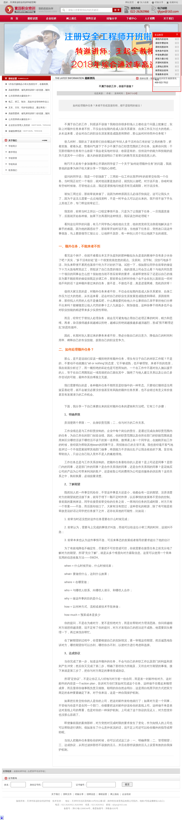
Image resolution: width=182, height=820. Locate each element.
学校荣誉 (13, 158)
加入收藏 (144, 2)
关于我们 (55, 794)
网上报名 (114, 794)
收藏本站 (174, 2)
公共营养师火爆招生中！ (20, 96)
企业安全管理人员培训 (19, 125)
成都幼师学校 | (21, 771)
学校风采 (13, 164)
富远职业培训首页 (158, 78)
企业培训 (126, 794)
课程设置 (102, 794)
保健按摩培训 (15, 131)
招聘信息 (91, 794)
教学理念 (13, 152)
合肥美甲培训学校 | (37, 771)
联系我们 (13, 170)
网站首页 (129, 2)
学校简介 (13, 146)
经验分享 (159, 2)
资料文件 (67, 794)
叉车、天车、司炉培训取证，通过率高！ (28, 107)
